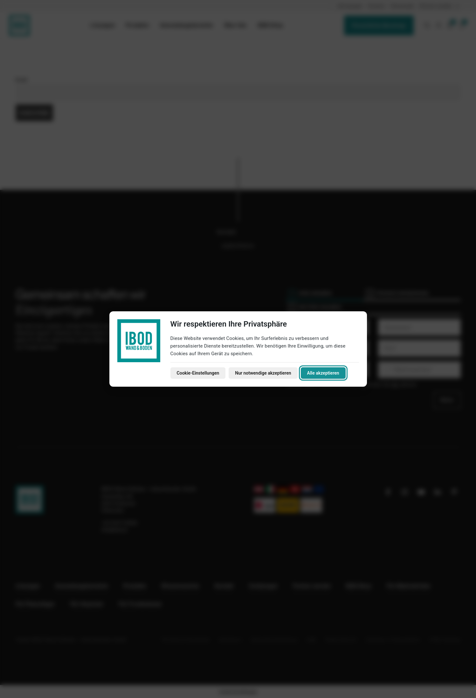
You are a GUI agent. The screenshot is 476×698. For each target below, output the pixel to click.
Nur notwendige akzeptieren (263, 373)
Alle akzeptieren (323, 373)
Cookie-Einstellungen (198, 373)
